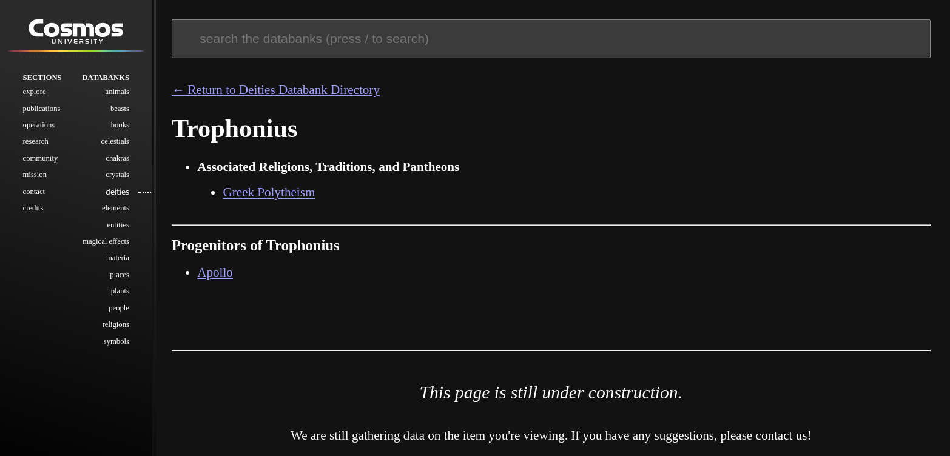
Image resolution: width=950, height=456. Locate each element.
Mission (35, 174)
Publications (42, 108)
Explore (34, 91)
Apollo (215, 272)
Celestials (115, 141)
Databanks (105, 77)
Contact (34, 191)
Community (40, 158)
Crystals (117, 174)
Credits (33, 208)
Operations (39, 125)
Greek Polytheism (269, 192)
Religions (116, 324)
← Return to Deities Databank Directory (276, 89)
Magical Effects (106, 241)
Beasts (119, 108)
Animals (117, 91)
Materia (117, 257)
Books (120, 125)
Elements (115, 208)
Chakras (117, 158)
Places (119, 274)
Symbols (116, 341)
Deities (117, 191)
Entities (118, 225)
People (119, 308)
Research (36, 141)
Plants (120, 291)
